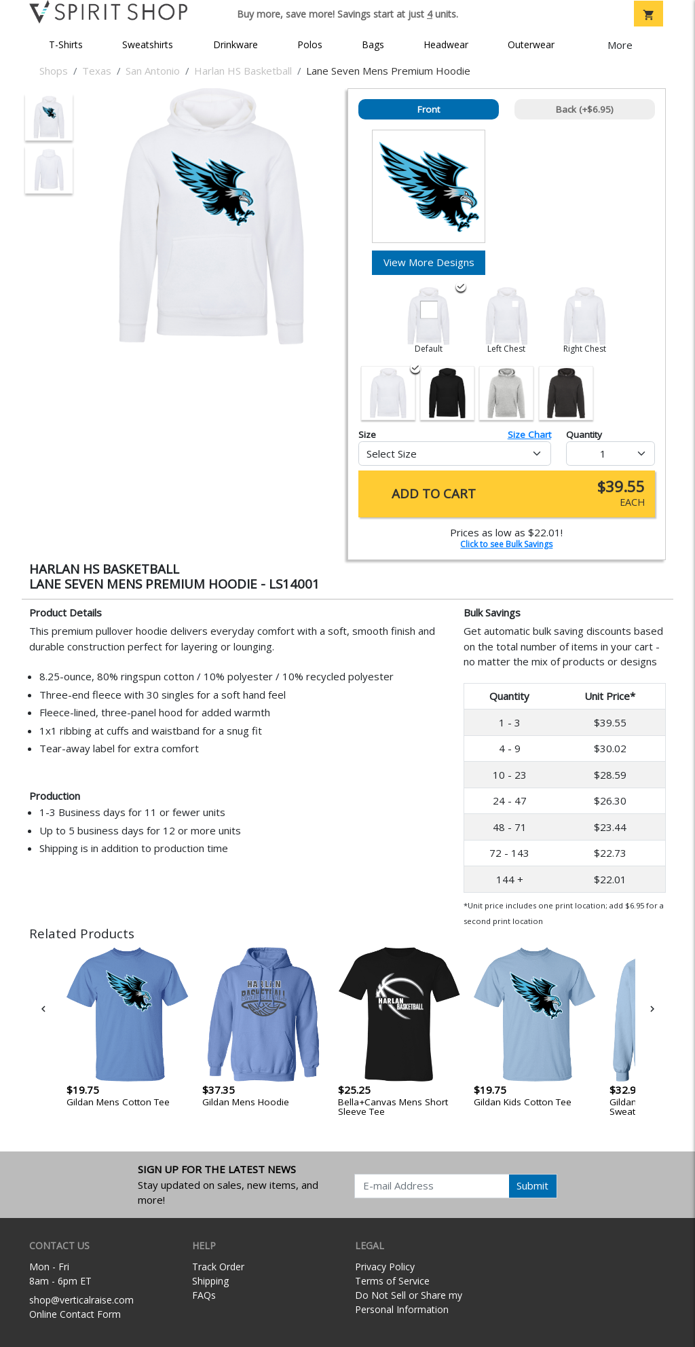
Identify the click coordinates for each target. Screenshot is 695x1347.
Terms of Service (392, 1280)
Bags (373, 44)
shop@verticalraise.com (81, 1299)
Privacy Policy (385, 1266)
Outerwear (531, 44)
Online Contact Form (75, 1314)
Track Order (218, 1266)
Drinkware (235, 44)
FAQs (204, 1295)
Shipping (210, 1280)
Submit (532, 1185)
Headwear (446, 44)
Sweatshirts (147, 44)
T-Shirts (66, 44)
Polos (309, 44)
